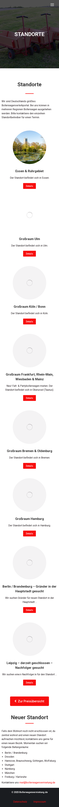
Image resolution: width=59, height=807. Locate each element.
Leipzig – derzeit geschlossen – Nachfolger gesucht (30, 665)
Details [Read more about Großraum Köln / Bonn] (29, 321)
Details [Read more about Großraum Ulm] (29, 253)
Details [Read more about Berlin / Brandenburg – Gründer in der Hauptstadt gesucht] (29, 610)
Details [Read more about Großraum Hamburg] (29, 533)
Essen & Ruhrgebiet (29, 171)
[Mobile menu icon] (52, 5)
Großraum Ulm (29, 239)
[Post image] (29, 147)
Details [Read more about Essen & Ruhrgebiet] (29, 186)
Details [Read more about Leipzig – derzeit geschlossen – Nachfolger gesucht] (29, 682)
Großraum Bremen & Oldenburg (29, 451)
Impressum (39, 801)
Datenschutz (20, 801)
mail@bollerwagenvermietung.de (37, 782)
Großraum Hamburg (29, 519)
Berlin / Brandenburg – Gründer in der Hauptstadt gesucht (29, 589)
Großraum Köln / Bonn (29, 307)
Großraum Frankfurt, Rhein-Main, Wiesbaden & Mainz (29, 377)
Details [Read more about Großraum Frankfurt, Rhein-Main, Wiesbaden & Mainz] (29, 398)
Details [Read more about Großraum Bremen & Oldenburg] (29, 466)
